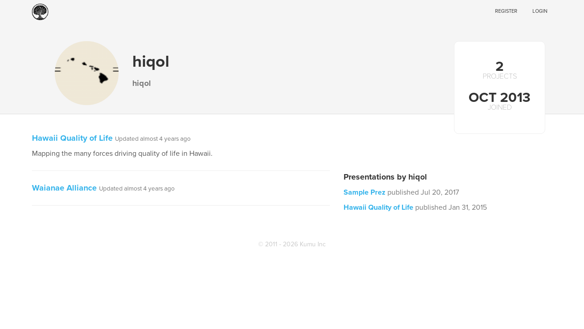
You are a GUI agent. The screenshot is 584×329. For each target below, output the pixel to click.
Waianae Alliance (64, 188)
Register (506, 11)
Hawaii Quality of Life (72, 138)
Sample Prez (365, 192)
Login (540, 11)
